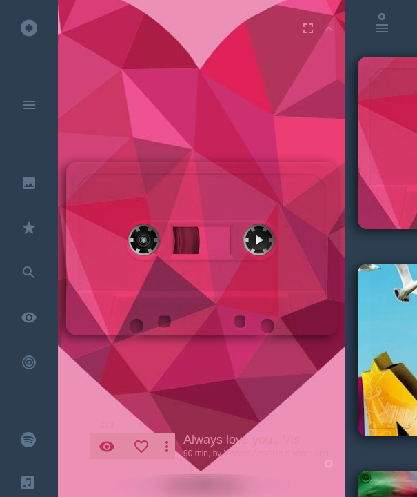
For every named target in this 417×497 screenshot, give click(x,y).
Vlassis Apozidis (253, 453)
